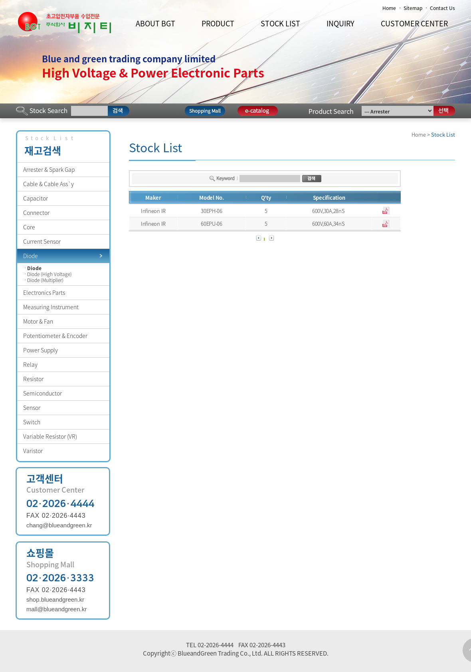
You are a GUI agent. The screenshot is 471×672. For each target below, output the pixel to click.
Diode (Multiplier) (45, 280)
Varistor (33, 451)
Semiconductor (42, 393)
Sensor (31, 408)
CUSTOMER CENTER (414, 23)
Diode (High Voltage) (49, 274)
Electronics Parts (44, 292)
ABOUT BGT (155, 23)
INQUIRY (340, 23)
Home (389, 8)
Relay (30, 364)
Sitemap (413, 8)
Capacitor (35, 198)
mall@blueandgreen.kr (56, 609)
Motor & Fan (38, 321)
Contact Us (442, 8)
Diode (30, 256)
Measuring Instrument (51, 307)
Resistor (33, 379)
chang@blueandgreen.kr (59, 525)
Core (29, 227)
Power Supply (40, 350)
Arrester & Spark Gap (49, 169)
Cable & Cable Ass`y (48, 184)
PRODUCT (218, 23)
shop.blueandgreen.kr (55, 599)
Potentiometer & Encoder (55, 336)
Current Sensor (42, 241)
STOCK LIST (280, 23)
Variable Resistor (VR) (50, 436)
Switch (31, 422)
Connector (36, 213)
